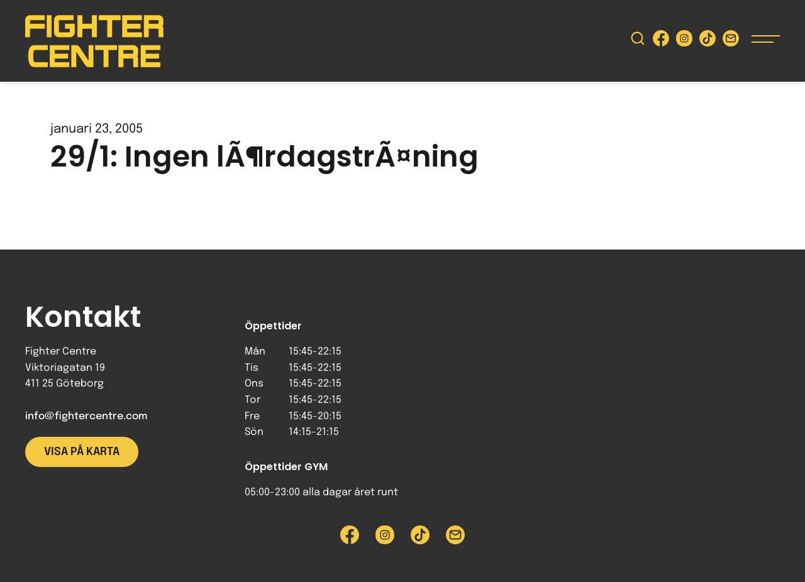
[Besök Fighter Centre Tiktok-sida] (707, 41)
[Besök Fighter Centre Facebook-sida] (661, 41)
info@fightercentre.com (86, 416)
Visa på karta (81, 452)
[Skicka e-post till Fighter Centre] (731, 41)
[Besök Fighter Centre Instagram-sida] (684, 41)
